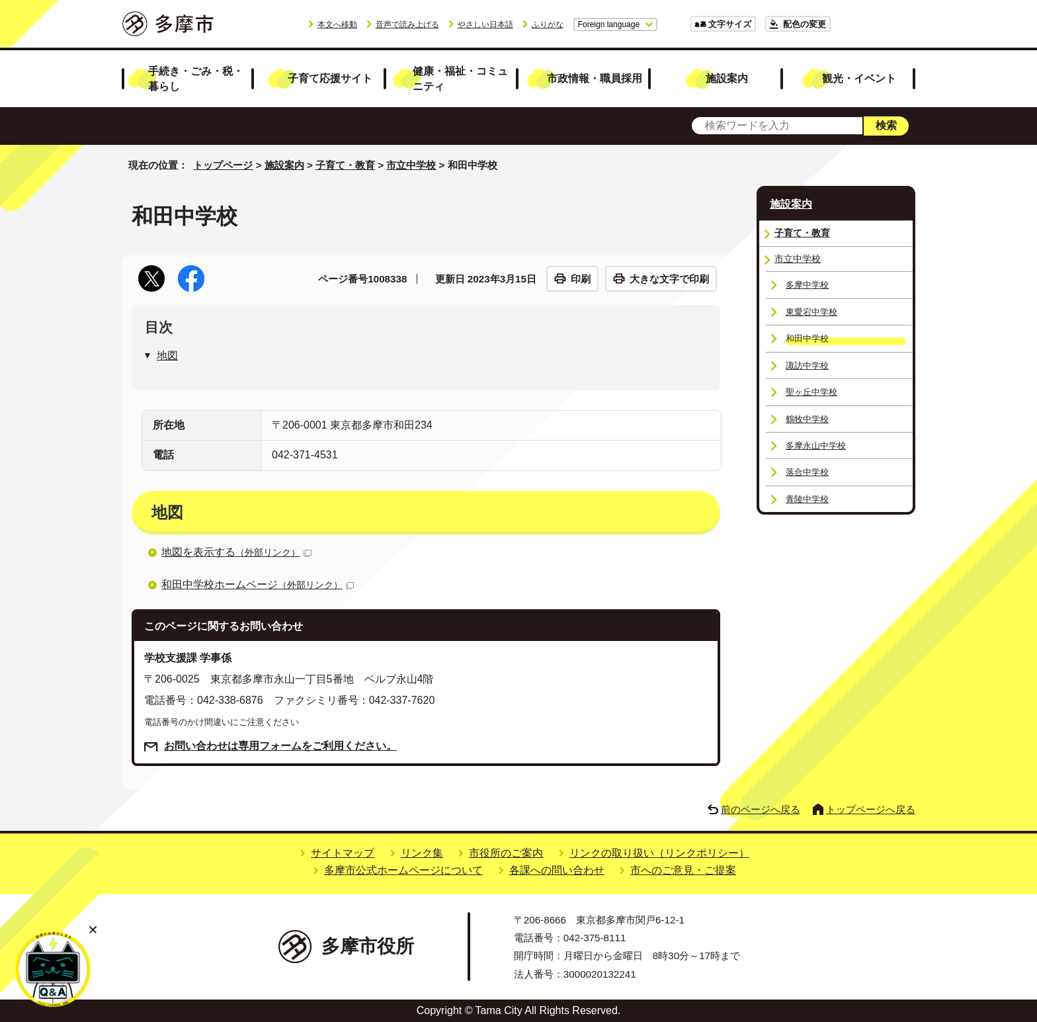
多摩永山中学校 (816, 445)
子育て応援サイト (330, 78)
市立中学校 (411, 165)
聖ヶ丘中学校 (811, 392)
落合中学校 (807, 472)
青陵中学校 (807, 499)
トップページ (223, 165)
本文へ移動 (337, 24)
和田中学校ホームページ (257, 584)
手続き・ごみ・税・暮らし (195, 78)
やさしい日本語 (485, 24)
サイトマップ (342, 853)
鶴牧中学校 (807, 419)
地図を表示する (236, 552)
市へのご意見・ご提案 (683, 870)
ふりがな (547, 24)
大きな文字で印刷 (669, 278)
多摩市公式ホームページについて (403, 870)
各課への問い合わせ (556, 870)
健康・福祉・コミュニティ (460, 78)
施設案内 (727, 78)
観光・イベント (859, 78)
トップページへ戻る (870, 809)
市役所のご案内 (506, 853)
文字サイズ (729, 24)
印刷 (581, 278)
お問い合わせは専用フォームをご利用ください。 (280, 745)
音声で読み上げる (407, 24)
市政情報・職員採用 (594, 78)
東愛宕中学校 (811, 312)
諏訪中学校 (807, 365)
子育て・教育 (345, 165)
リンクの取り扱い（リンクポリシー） (659, 853)
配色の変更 (804, 24)
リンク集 (422, 853)
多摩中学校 (807, 285)
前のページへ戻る (760, 809)
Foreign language (609, 24)
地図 (167, 355)
